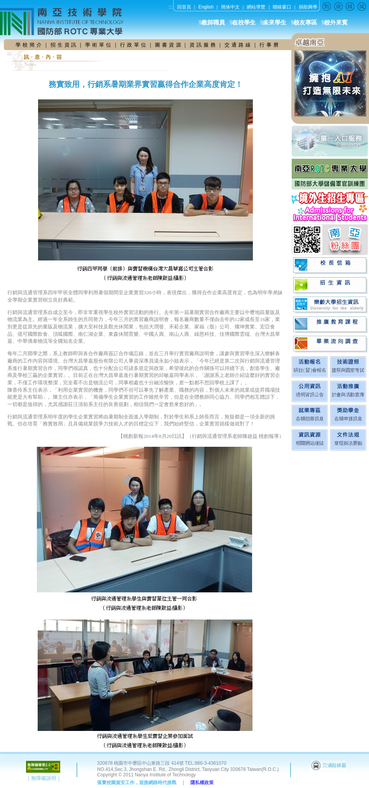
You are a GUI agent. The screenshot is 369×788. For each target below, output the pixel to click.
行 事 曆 (269, 45)
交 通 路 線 (238, 45)
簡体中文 (230, 7)
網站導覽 (256, 7)
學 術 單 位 (98, 45)
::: (170, 7)
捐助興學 (308, 7)
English (206, 7)
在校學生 (244, 22)
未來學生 (274, 22)
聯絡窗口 (282, 7)
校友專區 (305, 22)
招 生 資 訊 (63, 45)
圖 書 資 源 (169, 45)
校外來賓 (336, 22)
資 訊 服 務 (204, 45)
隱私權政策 (202, 782)
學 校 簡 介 (30, 45)
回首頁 (184, 7)
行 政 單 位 (134, 45)
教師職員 (213, 22)
